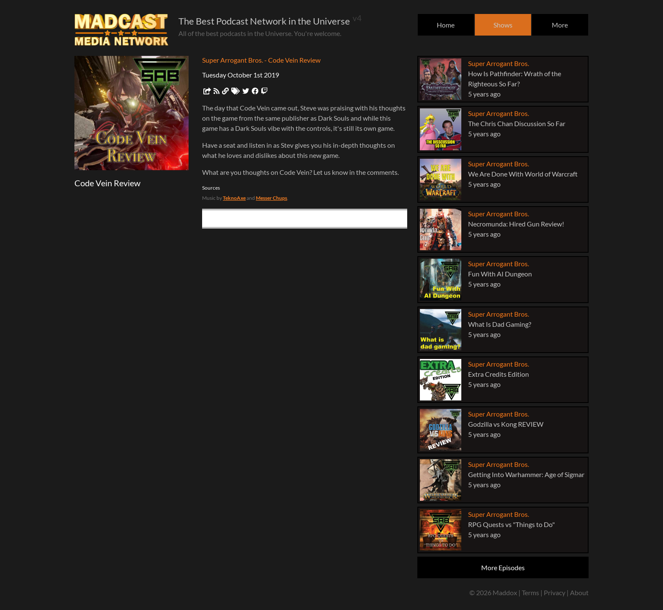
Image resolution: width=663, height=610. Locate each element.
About (579, 592)
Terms (530, 592)
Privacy (554, 592)
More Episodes (503, 567)
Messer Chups (271, 198)
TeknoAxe (234, 198)
